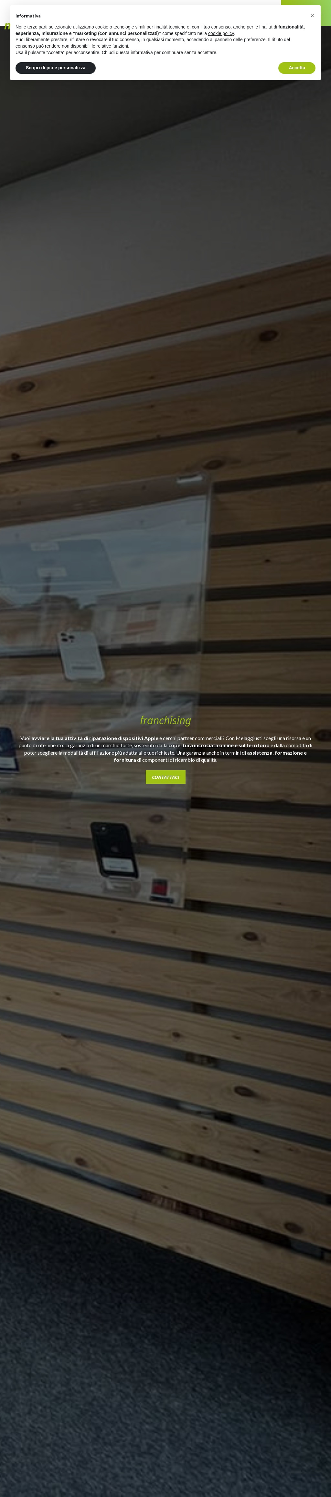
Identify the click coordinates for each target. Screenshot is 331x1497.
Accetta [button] (297, 67)
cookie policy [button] (221, 33)
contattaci (165, 777)
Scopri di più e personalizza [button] (55, 67)
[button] (312, 15)
